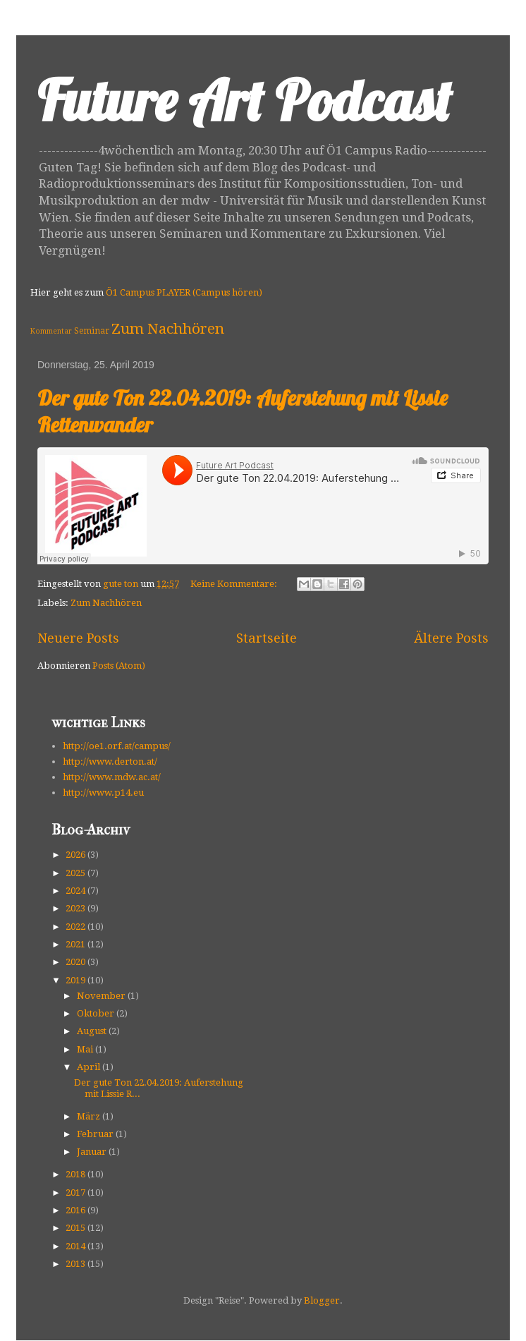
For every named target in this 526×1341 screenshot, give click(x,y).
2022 (76, 926)
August (93, 1031)
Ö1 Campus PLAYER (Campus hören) (184, 292)
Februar (96, 1134)
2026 (76, 854)
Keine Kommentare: (234, 583)
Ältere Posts (451, 638)
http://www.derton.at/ (110, 761)
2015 (76, 1227)
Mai (86, 1049)
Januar (93, 1151)
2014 (76, 1246)
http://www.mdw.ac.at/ (112, 777)
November (102, 995)
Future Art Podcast (244, 100)
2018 (76, 1174)
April (89, 1067)
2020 (76, 962)
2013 (76, 1263)
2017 (76, 1192)
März (89, 1116)
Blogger (322, 1300)
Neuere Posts (78, 638)
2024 (76, 890)
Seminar (91, 331)
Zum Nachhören (167, 328)
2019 (76, 980)
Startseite (266, 638)
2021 (76, 944)
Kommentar (51, 331)
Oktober (96, 1013)
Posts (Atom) (118, 665)
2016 (76, 1210)
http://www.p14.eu (103, 792)
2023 (76, 908)
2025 (76, 873)
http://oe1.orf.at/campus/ (117, 746)
